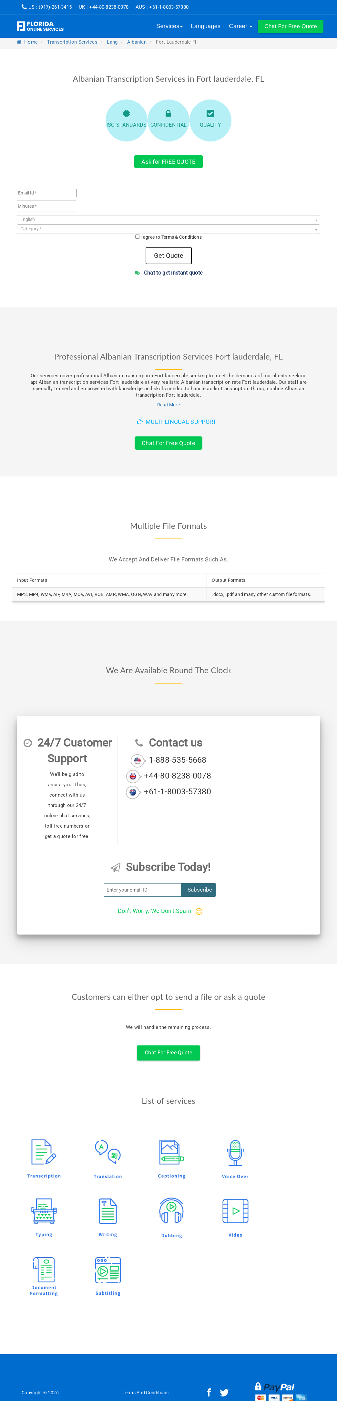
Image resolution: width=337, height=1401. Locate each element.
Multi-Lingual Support (177, 421)
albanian (137, 42)
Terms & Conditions (181, 237)
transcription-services (72, 42)
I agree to (171, 237)
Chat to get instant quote (169, 273)
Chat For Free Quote (168, 443)
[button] (290, 26)
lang (112, 42)
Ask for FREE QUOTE (168, 161)
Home (27, 42)
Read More (168, 404)
